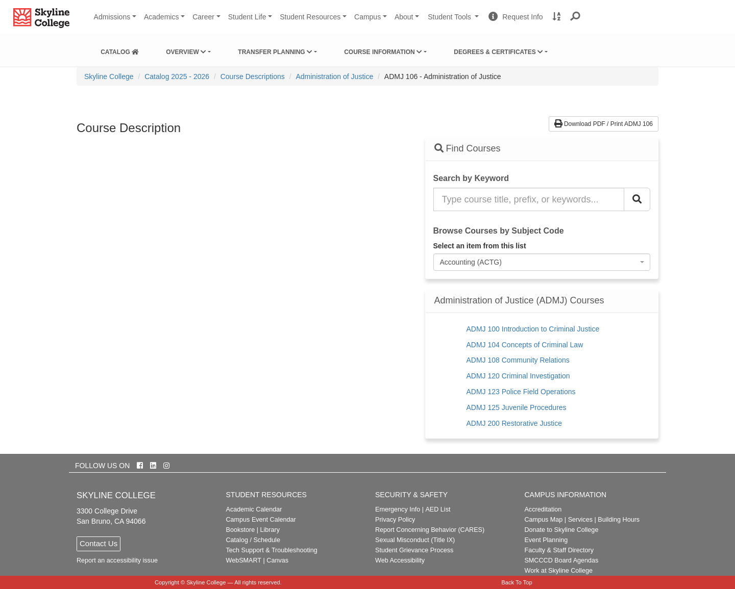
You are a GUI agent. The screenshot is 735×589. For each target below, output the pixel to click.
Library (270, 529)
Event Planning (546, 540)
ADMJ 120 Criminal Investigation (518, 376)
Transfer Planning (275, 52)
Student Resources (310, 17)
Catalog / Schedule (253, 540)
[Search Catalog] (637, 199)
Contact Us (98, 543)
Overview (186, 52)
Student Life (247, 17)
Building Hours (619, 519)
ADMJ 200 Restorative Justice (514, 423)
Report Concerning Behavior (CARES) (429, 529)
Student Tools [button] (454, 21)
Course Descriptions (252, 76)
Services (580, 519)
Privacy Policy (395, 519)
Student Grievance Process (414, 550)
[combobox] (542, 262)
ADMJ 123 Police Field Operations (521, 392)
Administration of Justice (334, 76)
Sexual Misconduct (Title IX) (415, 540)
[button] (575, 17)
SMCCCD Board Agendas (561, 560)
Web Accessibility (400, 560)
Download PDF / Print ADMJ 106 (603, 123)
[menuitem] (120, 50)
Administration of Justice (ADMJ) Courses (519, 300)
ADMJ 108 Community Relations (518, 360)
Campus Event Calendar (261, 519)
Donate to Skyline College (561, 529)
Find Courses (467, 148)
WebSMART (244, 560)
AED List (437, 509)
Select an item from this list (479, 246)
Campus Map (543, 519)
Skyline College (109, 76)
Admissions (112, 17)
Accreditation (542, 509)
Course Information (383, 52)
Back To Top (516, 582)
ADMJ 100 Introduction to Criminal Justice (533, 329)
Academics (161, 17)
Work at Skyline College (558, 570)
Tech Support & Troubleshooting (271, 550)
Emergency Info (397, 509)
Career (203, 17)
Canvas (277, 560)
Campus (367, 17)
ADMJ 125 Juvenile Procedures (517, 407)
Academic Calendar (254, 509)
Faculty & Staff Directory (559, 550)
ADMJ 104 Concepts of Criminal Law (525, 345)
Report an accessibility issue (117, 560)
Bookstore (240, 529)
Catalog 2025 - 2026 (176, 76)
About (404, 17)
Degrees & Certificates (498, 52)
